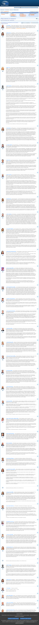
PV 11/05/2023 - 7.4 (22, 14)
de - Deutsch (18, 7)
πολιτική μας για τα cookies (30, 621)
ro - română (33, 7)
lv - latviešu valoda (26, 7)
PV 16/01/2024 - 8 (13, 15)
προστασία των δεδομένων (20, 621)
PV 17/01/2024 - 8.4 (22, 16)
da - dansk (17, 7)
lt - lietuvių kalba (27, 7)
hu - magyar (28, 7)
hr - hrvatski (24, 7)
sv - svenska (37, 7)
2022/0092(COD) (6, 11)
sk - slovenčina (34, 7)
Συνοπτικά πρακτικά (35, 22)
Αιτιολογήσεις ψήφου (23, 15)
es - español (15, 7)
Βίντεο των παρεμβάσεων (26, 22)
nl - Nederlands (30, 7)
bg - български (14, 7)
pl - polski (31, 7)
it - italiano (25, 7)
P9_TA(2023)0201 (32, 14)
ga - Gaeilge (23, 7)
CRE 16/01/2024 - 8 (13, 16)
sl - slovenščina (35, 7)
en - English (21, 7)
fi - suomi (36, 7)
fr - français (22, 7)
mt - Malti (29, 7)
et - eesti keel (19, 7)
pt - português (32, 7)
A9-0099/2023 (3, 14)
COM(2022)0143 (8, 28)
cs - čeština (16, 7)
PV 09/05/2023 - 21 (13, 14)
